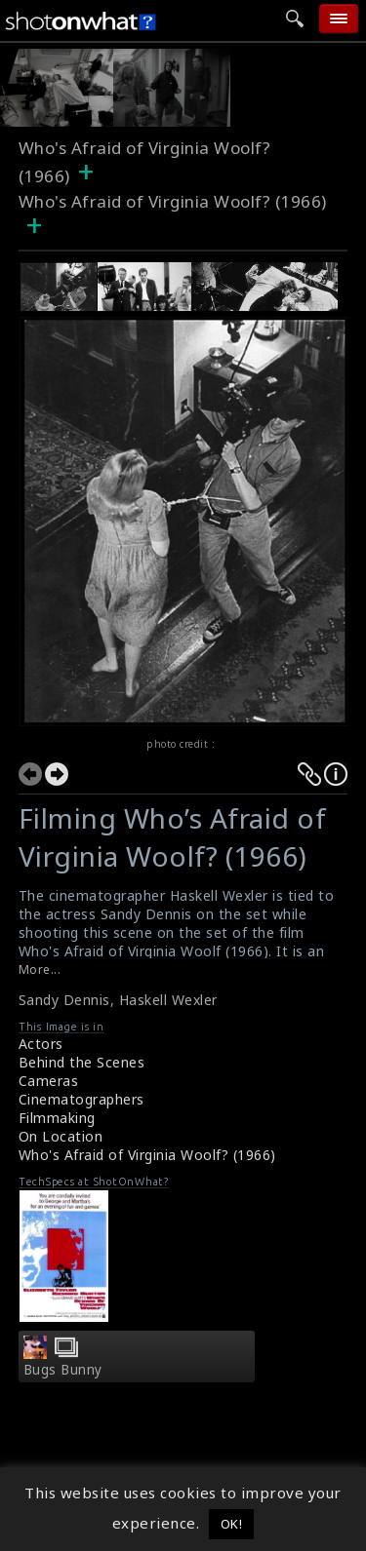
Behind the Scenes (82, 1062)
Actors (41, 1043)
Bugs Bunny (62, 1369)
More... (40, 969)
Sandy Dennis (64, 999)
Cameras (49, 1080)
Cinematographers (81, 1099)
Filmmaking (57, 1117)
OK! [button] (232, 1523)
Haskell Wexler (168, 999)
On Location (61, 1136)
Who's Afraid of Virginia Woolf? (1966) (147, 1154)
